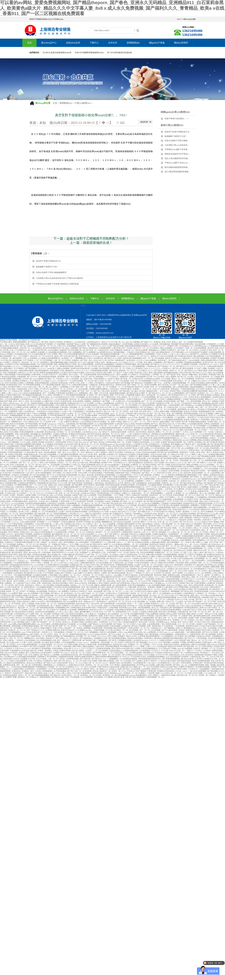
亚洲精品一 (142, 571)
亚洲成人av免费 (23, 456)
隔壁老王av (70, 489)
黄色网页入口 (5, 420)
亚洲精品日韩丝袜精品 (78, 434)
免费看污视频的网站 (14, 379)
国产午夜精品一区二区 (167, 366)
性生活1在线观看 (92, 354)
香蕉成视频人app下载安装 (181, 444)
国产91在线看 (28, 518)
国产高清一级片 (86, 360)
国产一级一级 (86, 387)
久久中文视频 (149, 655)
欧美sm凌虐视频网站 (203, 397)
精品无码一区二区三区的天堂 (41, 356)
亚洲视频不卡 (146, 540)
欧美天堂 (110, 569)
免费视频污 (195, 505)
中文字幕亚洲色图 (15, 524)
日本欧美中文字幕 (12, 364)
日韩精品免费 (152, 612)
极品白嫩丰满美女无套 (163, 509)
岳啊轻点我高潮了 (166, 640)
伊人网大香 (44, 389)
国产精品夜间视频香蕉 (77, 620)
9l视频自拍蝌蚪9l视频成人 (99, 389)
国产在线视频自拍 (136, 463)
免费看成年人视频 (127, 377)
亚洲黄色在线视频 (53, 636)
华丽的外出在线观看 (58, 456)
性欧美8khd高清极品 (60, 583)
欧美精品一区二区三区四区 (94, 575)
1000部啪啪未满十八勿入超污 (23, 473)
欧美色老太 (115, 389)
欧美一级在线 (182, 374)
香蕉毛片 (8, 673)
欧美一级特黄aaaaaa (109, 362)
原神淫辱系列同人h (146, 450)
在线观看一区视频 (193, 526)
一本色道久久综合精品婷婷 (27, 426)
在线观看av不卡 (59, 395)
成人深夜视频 (209, 493)
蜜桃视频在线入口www (193, 628)
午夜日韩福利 (121, 604)
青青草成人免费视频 (55, 509)
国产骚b (160, 452)
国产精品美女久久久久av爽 (75, 405)
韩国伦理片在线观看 (140, 495)
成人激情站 (7, 438)
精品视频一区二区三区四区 (80, 407)
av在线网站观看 (13, 446)
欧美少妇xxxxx (127, 489)
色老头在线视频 (154, 483)
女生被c (45, 538)
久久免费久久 (34, 438)
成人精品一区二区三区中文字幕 (51, 420)
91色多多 (109, 448)
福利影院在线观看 (67, 366)
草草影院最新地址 (192, 608)
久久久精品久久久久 (127, 362)
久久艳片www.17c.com (165, 632)
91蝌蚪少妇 (120, 401)
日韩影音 (131, 432)
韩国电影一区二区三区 (128, 370)
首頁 (29, 42)
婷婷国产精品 (158, 567)
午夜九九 (211, 569)
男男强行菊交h (126, 389)
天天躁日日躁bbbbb (130, 575)
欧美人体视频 (208, 610)
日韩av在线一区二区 (32, 499)
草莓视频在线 (53, 430)
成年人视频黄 (171, 377)
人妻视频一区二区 (159, 374)
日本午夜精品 (115, 493)
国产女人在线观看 (15, 616)
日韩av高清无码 (162, 479)
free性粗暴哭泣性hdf (105, 352)
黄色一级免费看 (100, 454)
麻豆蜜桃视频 (5, 626)
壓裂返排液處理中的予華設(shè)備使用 (178, 154)
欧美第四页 (99, 475)
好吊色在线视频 (43, 489)
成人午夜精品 (219, 477)
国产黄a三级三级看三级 (114, 469)
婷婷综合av (94, 610)
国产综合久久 (210, 552)
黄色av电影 (213, 604)
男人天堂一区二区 (118, 368)
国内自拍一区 (74, 399)
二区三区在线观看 (81, 389)
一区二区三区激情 (185, 528)
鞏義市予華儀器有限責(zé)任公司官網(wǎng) (46, 19)
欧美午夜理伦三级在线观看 (65, 448)
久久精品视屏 (179, 417)
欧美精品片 (37, 546)
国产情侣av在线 (187, 591)
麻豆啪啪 (47, 417)
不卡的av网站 (180, 424)
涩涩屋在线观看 (170, 401)
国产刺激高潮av (86, 638)
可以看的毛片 (113, 466)
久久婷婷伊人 (133, 374)
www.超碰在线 (5, 589)
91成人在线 (73, 563)
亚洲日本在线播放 (198, 383)
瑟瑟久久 (23, 409)
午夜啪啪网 (21, 377)
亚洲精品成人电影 (125, 526)
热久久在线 (73, 374)
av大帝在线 (58, 495)
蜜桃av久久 (209, 399)
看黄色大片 (155, 356)
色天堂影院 (16, 604)
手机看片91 (16, 362)
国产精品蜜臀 (77, 485)
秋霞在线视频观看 (42, 383)
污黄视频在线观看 (125, 640)
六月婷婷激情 (204, 420)
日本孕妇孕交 (186, 403)
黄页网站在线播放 (194, 642)
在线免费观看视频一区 (181, 383)
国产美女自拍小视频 (169, 528)
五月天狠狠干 (179, 348)
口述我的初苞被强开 (130, 622)
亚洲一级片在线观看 (33, 401)
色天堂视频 (75, 377)
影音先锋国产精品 (7, 444)
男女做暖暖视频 (138, 366)
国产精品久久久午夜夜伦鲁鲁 (196, 370)
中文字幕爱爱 (48, 573)
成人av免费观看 (187, 448)
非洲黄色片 (9, 542)
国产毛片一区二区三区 (28, 463)
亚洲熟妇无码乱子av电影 (57, 413)
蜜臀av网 (160, 601)
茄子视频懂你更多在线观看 (97, 344)
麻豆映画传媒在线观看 (48, 377)
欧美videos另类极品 (175, 585)
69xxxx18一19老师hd (132, 558)
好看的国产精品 (215, 374)
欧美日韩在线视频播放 (200, 438)
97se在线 (106, 597)
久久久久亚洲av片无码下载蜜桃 (207, 522)
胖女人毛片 (207, 401)
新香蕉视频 (16, 626)
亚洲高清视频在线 (127, 550)
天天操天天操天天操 (91, 565)
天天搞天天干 (64, 446)
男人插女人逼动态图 (86, 475)
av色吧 (108, 530)
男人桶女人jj (28, 415)
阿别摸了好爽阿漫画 (82, 516)
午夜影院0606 (129, 452)
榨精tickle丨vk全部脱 (50, 477)
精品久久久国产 (85, 446)
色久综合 (13, 370)
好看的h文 (66, 606)
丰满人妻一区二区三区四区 (168, 522)
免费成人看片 (140, 395)
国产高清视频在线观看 (199, 385)
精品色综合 (133, 479)
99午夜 (94, 426)
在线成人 (129, 444)
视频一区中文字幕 (101, 393)
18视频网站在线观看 (97, 448)
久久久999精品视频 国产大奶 (39, 354)
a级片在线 (100, 646)
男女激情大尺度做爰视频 (207, 409)
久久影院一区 (82, 448)
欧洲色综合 (148, 463)
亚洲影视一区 (136, 465)
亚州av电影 (11, 389)
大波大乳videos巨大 (196, 485)
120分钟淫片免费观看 (214, 379)
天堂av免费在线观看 (28, 522)
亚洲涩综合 (52, 591)
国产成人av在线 (163, 397)
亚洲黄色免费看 (91, 415)
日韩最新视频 (35, 456)
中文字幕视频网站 (14, 632)
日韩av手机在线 (185, 373)
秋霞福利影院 (121, 612)
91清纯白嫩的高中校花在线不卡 (93, 440)
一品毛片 (155, 411)
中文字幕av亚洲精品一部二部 (69, 571)
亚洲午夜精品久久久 (91, 428)
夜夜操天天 (155, 604)
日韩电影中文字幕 (141, 444)
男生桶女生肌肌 (200, 428)
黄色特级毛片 (102, 601)
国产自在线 (19, 585)
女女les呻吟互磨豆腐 (72, 444)
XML (178, 19)
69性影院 (204, 354)
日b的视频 (33, 530)
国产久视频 (142, 491)
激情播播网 (175, 591)
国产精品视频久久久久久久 (10, 366)
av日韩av (98, 403)
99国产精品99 (93, 624)
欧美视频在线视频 (171, 373)
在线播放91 (163, 534)
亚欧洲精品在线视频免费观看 (204, 516)
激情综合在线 (121, 385)
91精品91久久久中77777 (28, 430)
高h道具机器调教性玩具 (52, 348)
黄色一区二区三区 (93, 481)
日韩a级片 (130, 413)
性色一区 (21, 385)
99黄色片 (89, 524)
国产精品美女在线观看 (128, 491)
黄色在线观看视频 (123, 438)
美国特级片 (175, 389)
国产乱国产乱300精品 (87, 550)
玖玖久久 (176, 473)
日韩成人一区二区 (64, 463)
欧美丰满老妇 (121, 415)
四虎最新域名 (173, 518)
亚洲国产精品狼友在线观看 (193, 399)
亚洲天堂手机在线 (178, 465)
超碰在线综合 (174, 655)
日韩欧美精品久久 (182, 634)
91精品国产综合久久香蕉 (125, 424)
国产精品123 (32, 405)
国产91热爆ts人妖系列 (141, 661)
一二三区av (43, 430)
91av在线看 (110, 420)
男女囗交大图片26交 (81, 463)
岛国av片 (86, 458)
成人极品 (135, 391)
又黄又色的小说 (152, 436)
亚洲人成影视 (8, 640)
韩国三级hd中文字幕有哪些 (191, 524)
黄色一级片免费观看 (175, 413)
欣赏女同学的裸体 (138, 518)
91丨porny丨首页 (217, 364)
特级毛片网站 (134, 567)
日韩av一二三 (121, 542)
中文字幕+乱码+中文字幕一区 (103, 407)
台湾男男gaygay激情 (152, 379)
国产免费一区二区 (66, 477)
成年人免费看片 (101, 452)
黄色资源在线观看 (184, 661)
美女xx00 (82, 442)
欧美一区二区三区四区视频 (83, 479)
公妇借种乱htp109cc (90, 432)
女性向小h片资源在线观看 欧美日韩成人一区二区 (171, 381)
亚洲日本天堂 (208, 362)
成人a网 (44, 407)
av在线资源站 (18, 573)
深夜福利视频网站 (197, 387)
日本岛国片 (4, 415)
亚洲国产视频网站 (27, 446)
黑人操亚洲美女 (95, 514)
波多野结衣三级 (136, 597)
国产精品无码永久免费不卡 (137, 393)
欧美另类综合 (156, 440)
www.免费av (12, 624)
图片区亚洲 (142, 569)
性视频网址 (148, 383)
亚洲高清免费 (61, 442)
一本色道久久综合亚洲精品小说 (137, 352)
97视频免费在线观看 (217, 346)
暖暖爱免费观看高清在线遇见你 (72, 540)
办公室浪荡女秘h (74, 456)
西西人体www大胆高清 (78, 583)
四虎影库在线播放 (149, 548)
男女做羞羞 (98, 677)
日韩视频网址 (42, 479)
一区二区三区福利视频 (185, 497)
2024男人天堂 (192, 377)
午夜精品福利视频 (188, 389)
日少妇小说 (152, 522)
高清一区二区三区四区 (200, 532)
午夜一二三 (213, 640)
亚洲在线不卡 (207, 520)
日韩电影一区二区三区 (77, 532)
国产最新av (62, 544)
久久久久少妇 (182, 463)
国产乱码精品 (127, 655)
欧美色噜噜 (59, 444)
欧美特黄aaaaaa (106, 444)
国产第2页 (112, 640)
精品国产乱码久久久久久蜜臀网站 (114, 417)
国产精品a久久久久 (99, 659)
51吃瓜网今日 (74, 514)
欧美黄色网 (214, 448)
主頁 (55, 103)
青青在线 (72, 362)
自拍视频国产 (205, 669)
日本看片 (32, 610)
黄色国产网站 (175, 391)
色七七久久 (127, 366)
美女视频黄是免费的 (46, 405)
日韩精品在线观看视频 (66, 604)
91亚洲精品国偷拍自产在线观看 (137, 440)
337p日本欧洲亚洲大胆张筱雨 (210, 434)
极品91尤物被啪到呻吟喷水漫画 (142, 497)
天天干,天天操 (151, 487)
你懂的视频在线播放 (168, 469)
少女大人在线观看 (72, 379)
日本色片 (162, 436)
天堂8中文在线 (156, 454)
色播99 (57, 573)
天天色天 (141, 555)
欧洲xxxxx (96, 417)
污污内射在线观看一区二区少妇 (81, 381)
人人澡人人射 (128, 591)
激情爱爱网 (182, 409)
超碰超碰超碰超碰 (128, 665)
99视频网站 (158, 362)
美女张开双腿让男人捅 (76, 350)
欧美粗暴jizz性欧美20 (94, 411)
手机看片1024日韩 (152, 528)
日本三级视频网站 (75, 352)
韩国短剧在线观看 (206, 503)
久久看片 (8, 587)
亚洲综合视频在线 (134, 399)
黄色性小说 (101, 456)
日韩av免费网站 (151, 360)
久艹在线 (139, 606)
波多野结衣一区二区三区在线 (86, 366)
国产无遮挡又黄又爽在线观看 (101, 571)
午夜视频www (159, 583)
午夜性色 (128, 514)
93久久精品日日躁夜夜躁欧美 (30, 393)
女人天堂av (219, 399)
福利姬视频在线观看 (28, 364)
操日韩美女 (113, 370)
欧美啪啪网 (71, 346)
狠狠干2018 (176, 507)
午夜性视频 (67, 646)
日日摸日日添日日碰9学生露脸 (72, 373)
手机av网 (105, 503)
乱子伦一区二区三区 (72, 534)
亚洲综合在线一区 (188, 481)
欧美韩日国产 (18, 673)
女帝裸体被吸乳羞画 (20, 501)
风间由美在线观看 (218, 534)
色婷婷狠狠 (52, 479)
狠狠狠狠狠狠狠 (167, 477)
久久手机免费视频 (136, 634)
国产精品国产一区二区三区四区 (204, 601)
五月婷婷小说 (159, 573)
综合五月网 (175, 487)
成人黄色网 (7, 507)
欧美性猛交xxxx (176, 397)
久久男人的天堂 (108, 360)
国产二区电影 (127, 348)
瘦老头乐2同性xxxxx (173, 358)
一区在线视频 (179, 626)
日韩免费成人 (138, 514)
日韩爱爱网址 (150, 354)
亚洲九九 (129, 368)
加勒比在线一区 (6, 628)
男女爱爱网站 (168, 485)
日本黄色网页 (195, 530)
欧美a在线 (143, 622)
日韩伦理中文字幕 (93, 589)
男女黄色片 (204, 653)
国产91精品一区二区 (135, 385)
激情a (56, 356)
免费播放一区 (10, 583)
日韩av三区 (55, 391)
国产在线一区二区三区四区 (188, 350)
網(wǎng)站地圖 (190, 19)
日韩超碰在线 (183, 612)
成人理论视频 (48, 585)
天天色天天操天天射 (99, 466)
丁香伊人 (41, 463)
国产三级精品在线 (108, 397)
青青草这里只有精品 (96, 469)
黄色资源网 (182, 618)
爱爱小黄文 (103, 526)
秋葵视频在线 (20, 577)
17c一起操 (84, 514)
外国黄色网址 (171, 548)
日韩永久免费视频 (39, 413)
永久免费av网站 (6, 368)
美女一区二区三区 (19, 352)
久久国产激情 (74, 387)
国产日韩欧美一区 (12, 458)
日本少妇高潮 (72, 469)
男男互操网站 (186, 663)
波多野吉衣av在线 (60, 556)
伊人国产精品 (92, 442)
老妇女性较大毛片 (83, 604)
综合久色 (97, 360)
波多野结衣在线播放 (106, 497)
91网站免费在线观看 (215, 366)
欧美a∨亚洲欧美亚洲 (72, 509)
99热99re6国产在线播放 (213, 536)
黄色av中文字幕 (177, 454)
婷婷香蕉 (197, 606)
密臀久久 (199, 542)
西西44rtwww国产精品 (169, 667)
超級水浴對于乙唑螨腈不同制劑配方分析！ (97, 238)
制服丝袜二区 (129, 350)
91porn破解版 (38, 379)
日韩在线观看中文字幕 (144, 377)
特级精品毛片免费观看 (42, 534)
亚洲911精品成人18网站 (146, 556)
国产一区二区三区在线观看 (153, 358)
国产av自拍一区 (101, 381)
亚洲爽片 (220, 463)
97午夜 (173, 558)
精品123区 (204, 501)
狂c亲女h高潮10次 (93, 397)
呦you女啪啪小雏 (15, 518)
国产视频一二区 (109, 401)
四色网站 (211, 368)
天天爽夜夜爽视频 (21, 485)
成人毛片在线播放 (102, 618)
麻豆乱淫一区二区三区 (90, 444)
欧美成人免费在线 (92, 536)
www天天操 (182, 597)
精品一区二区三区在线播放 (195, 426)
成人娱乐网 (107, 507)
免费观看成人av (20, 397)
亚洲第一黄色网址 (17, 495)
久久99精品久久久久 (145, 370)
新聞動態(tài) (133, 42)
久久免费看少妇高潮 (216, 354)
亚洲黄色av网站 (91, 622)
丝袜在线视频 (115, 626)
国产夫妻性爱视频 (198, 583)
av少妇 (144, 503)
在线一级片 (188, 585)
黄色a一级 (94, 669)
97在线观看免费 (60, 532)
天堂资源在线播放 (89, 509)
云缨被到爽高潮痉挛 (87, 563)
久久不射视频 (131, 505)
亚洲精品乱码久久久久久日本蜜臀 (81, 403)
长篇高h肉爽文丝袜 (13, 395)
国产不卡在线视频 (106, 610)
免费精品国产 (120, 360)
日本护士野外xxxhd (63, 569)
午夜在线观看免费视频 (162, 507)
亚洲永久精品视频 (15, 454)
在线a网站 (188, 565)
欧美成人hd (20, 618)
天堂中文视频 (159, 463)
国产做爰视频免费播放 (82, 417)
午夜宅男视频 (201, 638)
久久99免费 (154, 344)
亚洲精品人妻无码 (29, 569)
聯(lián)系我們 (181, 42)
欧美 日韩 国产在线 (128, 677)
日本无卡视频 (197, 673)
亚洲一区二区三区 (156, 520)
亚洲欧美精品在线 (31, 454)
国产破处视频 (146, 475)
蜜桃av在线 (52, 485)
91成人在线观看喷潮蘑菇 (156, 585)
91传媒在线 (126, 626)
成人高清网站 (12, 430)
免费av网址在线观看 (154, 555)
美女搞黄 (18, 477)
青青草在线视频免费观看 (50, 373)
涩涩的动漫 (96, 599)
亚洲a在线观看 (175, 536)
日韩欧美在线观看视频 (110, 491)
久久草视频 (7, 417)
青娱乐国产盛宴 (6, 401)
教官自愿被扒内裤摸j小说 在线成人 (25, 595)
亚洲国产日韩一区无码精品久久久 (180, 346)
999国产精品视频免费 (43, 556)
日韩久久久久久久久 (94, 438)
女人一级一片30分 (7, 344)
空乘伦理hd (34, 653)
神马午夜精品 (103, 395)
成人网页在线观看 (186, 368)
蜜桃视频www (154, 350)
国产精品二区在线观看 (152, 420)
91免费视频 (24, 475)
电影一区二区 (203, 563)
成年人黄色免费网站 (67, 542)
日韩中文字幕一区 (46, 458)
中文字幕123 (205, 577)
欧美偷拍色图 (12, 385)
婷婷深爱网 (123, 618)
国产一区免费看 (49, 393)
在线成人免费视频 (112, 501)
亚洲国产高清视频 (217, 358)
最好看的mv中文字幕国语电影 (14, 405)
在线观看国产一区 (176, 534)
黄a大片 (107, 411)
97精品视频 (46, 552)
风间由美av (164, 608)
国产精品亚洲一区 (110, 579)
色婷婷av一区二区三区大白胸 (81, 585)
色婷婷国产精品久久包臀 (76, 344)
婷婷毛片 (91, 409)
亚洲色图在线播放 (47, 581)
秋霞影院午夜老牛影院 (9, 555)
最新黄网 (86, 466)
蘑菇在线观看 (146, 534)
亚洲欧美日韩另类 (40, 350)
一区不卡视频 (118, 495)
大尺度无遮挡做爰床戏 (57, 415)
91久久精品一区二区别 (76, 452)
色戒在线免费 (62, 663)
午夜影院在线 (195, 657)
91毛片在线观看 (106, 624)
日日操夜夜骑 (165, 593)
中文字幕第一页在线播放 (63, 458)
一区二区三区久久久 (36, 493)
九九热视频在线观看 (195, 424)
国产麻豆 (158, 618)
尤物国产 (44, 542)
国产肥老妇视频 (31, 424)
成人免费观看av (169, 415)
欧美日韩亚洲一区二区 (132, 503)
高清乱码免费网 (215, 352)
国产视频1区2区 (144, 512)
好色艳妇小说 (112, 454)
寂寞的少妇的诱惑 (141, 344)
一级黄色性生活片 (91, 538)
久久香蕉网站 (12, 512)
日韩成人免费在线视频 (130, 460)
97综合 (212, 591)
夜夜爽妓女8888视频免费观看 (145, 428)
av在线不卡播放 (113, 379)
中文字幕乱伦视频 (191, 501)
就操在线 (151, 432)
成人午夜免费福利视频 (49, 497)
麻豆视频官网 (57, 534)
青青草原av (101, 420)
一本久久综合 (163, 391)
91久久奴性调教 (173, 436)
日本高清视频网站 (167, 634)
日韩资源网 (184, 460)
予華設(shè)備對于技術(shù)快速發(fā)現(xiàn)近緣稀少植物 (178, 163)
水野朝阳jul (167, 440)
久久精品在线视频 (35, 417)
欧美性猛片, (163, 360)
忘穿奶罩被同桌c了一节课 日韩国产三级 (112, 509)
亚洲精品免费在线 (53, 630)
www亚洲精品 (36, 348)
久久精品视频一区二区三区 (180, 456)
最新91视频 (164, 411)
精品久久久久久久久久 (179, 450)
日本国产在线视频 (202, 567)
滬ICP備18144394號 (103, 319)
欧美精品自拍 (31, 489)
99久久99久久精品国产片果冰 (88, 362)
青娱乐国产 (162, 518)
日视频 (155, 534)
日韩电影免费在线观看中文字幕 (36, 440)
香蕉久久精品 (114, 546)
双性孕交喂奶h (9, 548)
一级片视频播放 (13, 442)
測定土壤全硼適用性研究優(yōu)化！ (178, 158)
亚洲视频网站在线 (62, 608)
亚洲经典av (90, 532)
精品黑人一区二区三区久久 (139, 356)
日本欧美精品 (145, 374)
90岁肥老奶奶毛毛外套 (70, 655)
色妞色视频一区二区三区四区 (196, 430)
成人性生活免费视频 (198, 671)
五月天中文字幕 (43, 526)
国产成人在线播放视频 (29, 346)
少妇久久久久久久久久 (152, 368)
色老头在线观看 (141, 350)
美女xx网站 (148, 362)
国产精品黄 (171, 374)
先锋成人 (164, 395)
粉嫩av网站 (193, 374)
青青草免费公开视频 (202, 534)
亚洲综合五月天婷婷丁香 (173, 653)
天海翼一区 (72, 556)
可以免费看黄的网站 (22, 563)
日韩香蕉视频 (127, 344)
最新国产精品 (161, 405)
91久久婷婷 (47, 395)
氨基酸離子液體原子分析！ (47, 267)
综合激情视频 (200, 344)
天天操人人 (199, 651)
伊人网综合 (38, 661)
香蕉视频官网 (90, 540)
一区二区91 (53, 530)
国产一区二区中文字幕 (209, 407)
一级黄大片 (74, 436)
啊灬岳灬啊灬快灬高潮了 (48, 387)
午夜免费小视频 (199, 546)
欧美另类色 (18, 520)
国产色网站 (57, 473)
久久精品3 (108, 505)
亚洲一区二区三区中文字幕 (69, 493)
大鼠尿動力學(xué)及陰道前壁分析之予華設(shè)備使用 (59, 278)
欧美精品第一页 (153, 395)
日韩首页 (197, 648)
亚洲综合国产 (102, 608)
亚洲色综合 (200, 379)
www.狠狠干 (64, 530)
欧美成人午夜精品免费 (107, 442)
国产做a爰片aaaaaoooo (48, 424)
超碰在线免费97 (212, 383)
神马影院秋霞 (159, 448)
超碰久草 (26, 477)
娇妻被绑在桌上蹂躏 (68, 391)
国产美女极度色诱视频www (19, 634)
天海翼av (212, 675)
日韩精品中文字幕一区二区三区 (168, 403)
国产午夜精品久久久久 (36, 630)
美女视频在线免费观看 (23, 575)
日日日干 (10, 534)
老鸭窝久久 (28, 391)
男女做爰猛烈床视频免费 (110, 354)
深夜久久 (39, 585)
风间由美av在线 (155, 526)
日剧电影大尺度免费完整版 (126, 364)
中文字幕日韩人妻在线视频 (11, 360)
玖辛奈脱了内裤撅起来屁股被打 (113, 399)
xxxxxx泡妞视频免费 (46, 536)
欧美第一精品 (167, 589)
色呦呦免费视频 (16, 415)
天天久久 (136, 475)
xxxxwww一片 (155, 477)
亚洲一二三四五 (75, 466)
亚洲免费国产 (42, 669)
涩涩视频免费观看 (170, 555)
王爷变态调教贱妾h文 (149, 648)
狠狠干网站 (77, 646)
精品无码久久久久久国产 (120, 409)
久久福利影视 (167, 626)
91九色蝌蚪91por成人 (23, 350)
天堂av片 (156, 389)
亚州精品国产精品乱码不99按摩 (137, 387)
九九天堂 (209, 540)
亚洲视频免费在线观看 (108, 538)
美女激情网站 (126, 663)
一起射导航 (166, 383)
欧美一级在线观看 (96, 591)
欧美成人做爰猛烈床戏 (148, 391)
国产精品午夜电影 (161, 370)
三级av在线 (23, 469)
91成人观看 (141, 624)
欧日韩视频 (125, 383)
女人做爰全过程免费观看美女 (49, 358)
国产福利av (35, 450)
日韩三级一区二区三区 (25, 471)
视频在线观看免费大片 (73, 487)
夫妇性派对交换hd (113, 383)
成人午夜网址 (5, 362)
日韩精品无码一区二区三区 (138, 477)
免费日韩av (186, 358)
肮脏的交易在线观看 (119, 432)
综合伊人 (61, 424)
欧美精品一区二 (68, 358)
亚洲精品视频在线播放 (10, 348)
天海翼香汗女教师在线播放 (139, 454)
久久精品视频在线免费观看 (56, 352)
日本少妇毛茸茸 (187, 655)
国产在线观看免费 (201, 589)
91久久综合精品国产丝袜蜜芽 (41, 344)
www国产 (137, 565)
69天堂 (71, 599)
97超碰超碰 (74, 450)
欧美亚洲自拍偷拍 (20, 417)
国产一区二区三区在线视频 (152, 401)
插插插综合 (93, 348)
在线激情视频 (110, 475)
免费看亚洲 (4, 608)
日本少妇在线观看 (211, 469)
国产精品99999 (137, 383)
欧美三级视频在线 (51, 599)
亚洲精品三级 (200, 442)
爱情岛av (128, 483)
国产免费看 (97, 653)
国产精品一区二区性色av (54, 379)
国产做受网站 (206, 450)
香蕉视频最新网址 (136, 354)
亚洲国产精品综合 (214, 556)
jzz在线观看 (32, 358)
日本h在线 (138, 632)
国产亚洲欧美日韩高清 (184, 356)
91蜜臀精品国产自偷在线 (131, 532)
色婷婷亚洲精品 (97, 673)
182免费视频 (36, 477)
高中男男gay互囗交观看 (183, 550)
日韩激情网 (211, 344)
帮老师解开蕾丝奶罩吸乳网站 (182, 344)
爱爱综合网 (77, 640)
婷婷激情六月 (215, 538)
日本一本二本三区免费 (134, 499)
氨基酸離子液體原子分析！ (176, 136)
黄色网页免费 (97, 628)
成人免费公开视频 (114, 422)
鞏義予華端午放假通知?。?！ (177, 118)
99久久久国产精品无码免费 (113, 346)
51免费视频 (29, 383)
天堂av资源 (59, 405)
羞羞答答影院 (195, 634)
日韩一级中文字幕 (94, 518)
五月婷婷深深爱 (43, 606)
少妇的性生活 (204, 364)
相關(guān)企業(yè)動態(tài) (175, 112)
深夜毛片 (103, 632)
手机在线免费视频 (105, 495)
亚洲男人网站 (57, 354)
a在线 (22, 620)
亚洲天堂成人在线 (22, 344)
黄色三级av (186, 577)
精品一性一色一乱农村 (170, 460)
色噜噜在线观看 (37, 403)
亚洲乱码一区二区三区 (215, 389)
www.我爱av (56, 417)
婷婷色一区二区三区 (139, 593)
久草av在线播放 (7, 485)
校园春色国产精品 (122, 473)
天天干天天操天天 (111, 377)
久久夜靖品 (114, 555)
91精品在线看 (114, 667)
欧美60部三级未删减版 (202, 403)
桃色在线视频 (10, 374)
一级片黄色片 (121, 420)
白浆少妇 (154, 563)
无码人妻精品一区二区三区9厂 (129, 397)
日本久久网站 (33, 389)
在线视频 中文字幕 (27, 659)
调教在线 (114, 618)
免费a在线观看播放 (22, 450)
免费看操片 (97, 401)
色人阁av (200, 620)
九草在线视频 (94, 491)
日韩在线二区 (25, 348)
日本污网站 (19, 597)
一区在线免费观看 (149, 399)
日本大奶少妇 (130, 589)
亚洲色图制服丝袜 (15, 481)
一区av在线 (214, 653)
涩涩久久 (212, 415)
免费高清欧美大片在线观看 (58, 565)
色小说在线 (7, 499)
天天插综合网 (60, 475)
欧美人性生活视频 (11, 432)
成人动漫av (158, 415)
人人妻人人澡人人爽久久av (178, 354)
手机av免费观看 (152, 614)
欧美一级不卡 (19, 401)
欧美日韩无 (138, 655)
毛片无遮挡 (200, 389)
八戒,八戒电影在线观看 (120, 597)
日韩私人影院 (195, 452)
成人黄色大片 (104, 432)
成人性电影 (129, 563)
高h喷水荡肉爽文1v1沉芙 (136, 446)
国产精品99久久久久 (115, 558)
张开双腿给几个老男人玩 (71, 465)
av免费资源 (210, 583)
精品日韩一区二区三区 (31, 362)
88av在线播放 (53, 350)
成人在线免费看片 (45, 434)
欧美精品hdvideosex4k (99, 546)
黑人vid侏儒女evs (67, 430)
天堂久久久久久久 (159, 346)
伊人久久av (102, 636)
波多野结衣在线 (192, 626)
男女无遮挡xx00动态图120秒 (123, 648)
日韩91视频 (48, 403)
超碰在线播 (87, 579)
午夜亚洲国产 (112, 552)
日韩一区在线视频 (78, 397)
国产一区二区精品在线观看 (99, 413)
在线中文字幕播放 (195, 555)
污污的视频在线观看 (87, 420)
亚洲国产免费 (193, 618)
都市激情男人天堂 (20, 358)
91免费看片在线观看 (190, 364)
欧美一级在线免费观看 (48, 452)
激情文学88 (197, 550)
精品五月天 (66, 385)
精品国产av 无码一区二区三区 (11, 638)
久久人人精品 (179, 526)
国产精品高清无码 (107, 565)
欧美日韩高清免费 (113, 485)
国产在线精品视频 (81, 491)
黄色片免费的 (104, 583)
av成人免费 (77, 573)
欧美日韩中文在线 (164, 473)
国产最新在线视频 (109, 356)
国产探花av (50, 448)
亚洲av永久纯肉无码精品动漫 (115, 606)
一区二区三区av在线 (162, 558)
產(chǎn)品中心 (48, 42)
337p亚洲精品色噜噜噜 (121, 544)
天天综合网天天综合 (138, 657)
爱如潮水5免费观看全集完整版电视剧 (182, 475)
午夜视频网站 (134, 579)
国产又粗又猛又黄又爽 (69, 356)
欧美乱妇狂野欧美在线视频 (77, 512)
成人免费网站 (206, 573)
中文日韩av (111, 440)
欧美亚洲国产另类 (151, 499)
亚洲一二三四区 (87, 383)
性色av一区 (80, 524)
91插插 (137, 648)
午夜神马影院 (64, 501)
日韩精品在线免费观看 (31, 366)
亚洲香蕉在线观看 (10, 675)
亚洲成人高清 (216, 577)
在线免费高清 (15, 651)
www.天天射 (133, 417)
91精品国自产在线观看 (56, 503)
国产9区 (131, 542)
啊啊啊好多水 (17, 422)
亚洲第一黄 (116, 671)
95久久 (106, 663)
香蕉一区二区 (69, 409)
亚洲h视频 (126, 465)
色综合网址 (203, 374)
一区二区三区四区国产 (143, 507)
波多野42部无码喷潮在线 (80, 368)
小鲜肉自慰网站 (174, 405)
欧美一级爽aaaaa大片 (87, 601)
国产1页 (143, 407)
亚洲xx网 (67, 648)
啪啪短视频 (215, 567)
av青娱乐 (15, 475)
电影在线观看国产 (120, 628)
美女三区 (72, 548)
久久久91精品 (25, 442)
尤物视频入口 (197, 469)
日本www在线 (119, 444)
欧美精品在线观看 (128, 485)
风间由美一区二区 (56, 487)
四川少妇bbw (170, 463)
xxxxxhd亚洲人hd (40, 565)
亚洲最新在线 (38, 516)
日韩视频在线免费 (48, 561)
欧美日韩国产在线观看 (24, 534)
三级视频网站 (102, 640)
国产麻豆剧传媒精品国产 (156, 501)
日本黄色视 (68, 491)
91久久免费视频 (196, 432)
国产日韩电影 (66, 573)
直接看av (158, 430)
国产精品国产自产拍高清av (214, 483)
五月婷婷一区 (92, 395)
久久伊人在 (195, 512)
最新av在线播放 (166, 348)
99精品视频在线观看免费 (124, 610)
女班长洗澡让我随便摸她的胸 (23, 667)
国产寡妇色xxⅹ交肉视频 (173, 362)
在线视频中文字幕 (100, 638)
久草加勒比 (138, 368)
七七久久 (15, 522)
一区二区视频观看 (10, 411)
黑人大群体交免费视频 (118, 477)
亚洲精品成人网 (76, 565)
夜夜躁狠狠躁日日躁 (207, 411)
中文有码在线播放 (95, 473)
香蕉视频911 (93, 583)
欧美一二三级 (57, 422)
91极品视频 (39, 432)
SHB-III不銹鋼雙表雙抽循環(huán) (89, 52)
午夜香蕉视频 (109, 473)
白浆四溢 (205, 538)
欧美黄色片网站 (14, 387)
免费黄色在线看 (158, 581)
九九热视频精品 (213, 426)
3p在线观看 (215, 473)
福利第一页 (209, 575)
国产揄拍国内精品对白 (124, 528)
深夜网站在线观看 (108, 536)
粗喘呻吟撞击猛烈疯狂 (78, 634)
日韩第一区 (41, 610)
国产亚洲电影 (51, 463)
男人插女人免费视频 (70, 348)
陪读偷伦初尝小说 (58, 489)
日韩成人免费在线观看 (9, 526)
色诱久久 (98, 597)
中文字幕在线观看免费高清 (74, 354)
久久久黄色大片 (192, 434)
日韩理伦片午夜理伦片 (142, 434)
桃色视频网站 (67, 417)
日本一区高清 (188, 397)
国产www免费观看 (70, 601)
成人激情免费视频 (120, 585)
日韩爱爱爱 (12, 509)
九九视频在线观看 (155, 485)
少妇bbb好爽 (25, 460)
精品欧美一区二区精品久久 (83, 460)
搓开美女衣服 (213, 348)
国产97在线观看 (79, 438)
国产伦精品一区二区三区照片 (201, 477)
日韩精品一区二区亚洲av (206, 593)
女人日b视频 (151, 601)
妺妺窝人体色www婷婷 (168, 614)
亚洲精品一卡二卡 (117, 387)
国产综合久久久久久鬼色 (202, 373)
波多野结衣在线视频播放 (132, 358)
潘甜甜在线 (177, 440)
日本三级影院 (32, 397)
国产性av (154, 424)
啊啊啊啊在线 (80, 358)
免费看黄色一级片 (86, 393)
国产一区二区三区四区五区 (125, 426)
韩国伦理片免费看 (47, 438)
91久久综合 (217, 458)
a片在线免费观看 (61, 399)
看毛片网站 (207, 524)
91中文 (36, 579)
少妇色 (210, 548)
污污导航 (139, 362)
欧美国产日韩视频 (143, 424)
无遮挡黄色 (19, 487)
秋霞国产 (85, 571)
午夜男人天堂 (74, 383)
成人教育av (192, 409)
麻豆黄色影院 (32, 420)
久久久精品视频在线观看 (51, 385)
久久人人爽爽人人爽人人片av (196, 454)
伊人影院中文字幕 (70, 473)
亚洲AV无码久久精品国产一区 (115, 616)
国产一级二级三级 (24, 665)
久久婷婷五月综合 (191, 499)
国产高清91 (149, 430)
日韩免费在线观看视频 (29, 458)
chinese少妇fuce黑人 (30, 387)
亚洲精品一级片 (28, 671)
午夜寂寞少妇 (112, 450)
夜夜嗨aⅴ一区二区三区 (142, 389)
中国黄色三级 (69, 524)
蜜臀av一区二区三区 (164, 432)
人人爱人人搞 (58, 524)
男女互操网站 (37, 599)
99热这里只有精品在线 (59, 383)
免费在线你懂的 (216, 528)
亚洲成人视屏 (61, 581)
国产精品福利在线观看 (117, 573)
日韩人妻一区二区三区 (48, 346)
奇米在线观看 (104, 368)
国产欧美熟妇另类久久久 (178, 395)
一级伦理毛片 (191, 417)
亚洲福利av (45, 362)
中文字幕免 (200, 579)
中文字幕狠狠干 (54, 522)
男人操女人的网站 (135, 420)
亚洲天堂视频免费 (89, 465)
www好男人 (51, 368)
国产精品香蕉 (124, 391)
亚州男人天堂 (8, 350)
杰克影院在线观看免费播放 (36, 503)
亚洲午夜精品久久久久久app (90, 356)
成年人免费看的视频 (181, 387)
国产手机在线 (146, 567)
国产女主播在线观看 (170, 630)
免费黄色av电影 (174, 575)
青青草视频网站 (157, 493)
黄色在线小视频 (160, 575)
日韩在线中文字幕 (57, 370)
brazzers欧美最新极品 (138, 675)
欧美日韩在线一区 (186, 569)
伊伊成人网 (27, 379)
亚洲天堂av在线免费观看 (10, 536)
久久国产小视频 (201, 368)
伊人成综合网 (185, 473)
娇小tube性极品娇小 (113, 465)
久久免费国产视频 (81, 528)
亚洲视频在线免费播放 (193, 362)
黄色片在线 (148, 438)
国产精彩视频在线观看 (85, 424)
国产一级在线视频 (199, 444)
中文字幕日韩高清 (61, 450)
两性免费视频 (95, 463)
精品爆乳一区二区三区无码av (150, 417)
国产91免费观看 (89, 352)
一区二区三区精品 (123, 536)
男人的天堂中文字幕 (99, 458)
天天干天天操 (218, 524)
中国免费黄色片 (79, 411)
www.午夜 (212, 463)
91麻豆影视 (116, 348)
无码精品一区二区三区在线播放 (69, 432)
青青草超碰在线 (43, 507)
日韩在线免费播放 (24, 374)
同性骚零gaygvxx (201, 346)
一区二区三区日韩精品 (150, 348)
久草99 (186, 432)
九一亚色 (215, 393)
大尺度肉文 (63, 599)
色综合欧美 (119, 587)
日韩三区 (84, 377)
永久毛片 (78, 579)
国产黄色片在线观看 (38, 646)
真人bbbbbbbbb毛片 (48, 567)
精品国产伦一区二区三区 (120, 518)
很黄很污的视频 (38, 442)
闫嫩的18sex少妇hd (199, 381)
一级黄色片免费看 (161, 481)
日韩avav (10, 528)
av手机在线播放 (60, 671)
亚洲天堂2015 (134, 534)
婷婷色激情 (52, 571)
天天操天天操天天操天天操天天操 (211, 417)
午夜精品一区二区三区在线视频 (140, 415)
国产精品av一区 (57, 593)
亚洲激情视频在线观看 (99, 370)
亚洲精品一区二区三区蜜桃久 (184, 620)
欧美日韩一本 (18, 587)
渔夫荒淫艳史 (141, 432)
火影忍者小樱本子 (139, 522)
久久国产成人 (62, 563)
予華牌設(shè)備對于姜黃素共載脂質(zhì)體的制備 (57, 284)
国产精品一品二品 (127, 501)
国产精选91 (83, 348)
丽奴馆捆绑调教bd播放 (59, 362)
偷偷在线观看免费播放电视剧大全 (138, 346)
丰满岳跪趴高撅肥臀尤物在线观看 (195, 391)
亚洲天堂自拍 (41, 589)
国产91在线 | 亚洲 (7, 465)
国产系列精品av (187, 405)
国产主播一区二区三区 (50, 366)
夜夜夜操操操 (45, 677)
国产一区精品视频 (147, 579)
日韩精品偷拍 (75, 608)
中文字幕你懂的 (178, 352)
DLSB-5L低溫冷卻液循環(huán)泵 (57, 52)
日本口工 (191, 579)
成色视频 (33, 434)
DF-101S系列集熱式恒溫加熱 (119, 52)
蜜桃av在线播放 (204, 440)
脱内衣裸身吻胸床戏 (54, 601)
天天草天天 (155, 651)
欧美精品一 (170, 538)
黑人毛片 (19, 548)
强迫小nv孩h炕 (8, 403)
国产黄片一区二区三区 (171, 546)
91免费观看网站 (179, 393)
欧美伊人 (170, 544)
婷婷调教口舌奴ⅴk (20, 438)
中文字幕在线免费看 (45, 364)
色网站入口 (149, 448)
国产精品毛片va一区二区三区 (160, 393)
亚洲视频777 (42, 522)
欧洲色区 (115, 391)
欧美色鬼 (131, 606)
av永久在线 (21, 644)
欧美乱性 (174, 540)
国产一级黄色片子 (64, 640)
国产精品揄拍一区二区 (149, 471)
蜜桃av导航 (35, 497)
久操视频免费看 (104, 348)
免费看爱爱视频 (176, 411)
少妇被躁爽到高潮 (144, 516)
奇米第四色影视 (103, 493)
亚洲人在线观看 (34, 642)
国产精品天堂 (55, 675)
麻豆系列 (162, 424)
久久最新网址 (207, 606)
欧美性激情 (120, 499)
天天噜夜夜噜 (60, 469)
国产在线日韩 (191, 393)
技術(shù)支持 (73, 42)
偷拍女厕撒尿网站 (162, 450)
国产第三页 (182, 377)
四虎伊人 (45, 456)
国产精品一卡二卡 (149, 473)
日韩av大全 (61, 346)
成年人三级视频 (28, 604)
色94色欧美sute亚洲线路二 (60, 507)
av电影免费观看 (185, 540)
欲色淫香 (100, 550)
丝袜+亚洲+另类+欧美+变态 (140, 411)
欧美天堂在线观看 (17, 424)
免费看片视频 (30, 495)
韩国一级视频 (210, 665)
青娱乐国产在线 (31, 673)
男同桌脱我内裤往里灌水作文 (21, 565)
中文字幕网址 (19, 368)
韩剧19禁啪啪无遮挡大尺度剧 (212, 360)
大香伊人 (149, 481)
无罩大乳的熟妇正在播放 (14, 383)
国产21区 (192, 463)
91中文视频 (165, 379)
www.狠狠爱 (128, 632)
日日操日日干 (62, 381)
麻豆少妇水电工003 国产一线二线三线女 (173, 385)
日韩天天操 (43, 487)
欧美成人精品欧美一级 (102, 671)
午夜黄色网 (60, 393)
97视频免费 (129, 395)
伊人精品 (180, 415)
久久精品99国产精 (31, 452)
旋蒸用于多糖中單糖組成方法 (48, 261)
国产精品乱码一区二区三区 (24, 505)
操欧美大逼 (14, 346)
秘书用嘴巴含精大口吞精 (61, 505)
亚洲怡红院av (111, 593)
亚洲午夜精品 (109, 595)
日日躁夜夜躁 (138, 528)
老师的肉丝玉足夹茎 (77, 665)
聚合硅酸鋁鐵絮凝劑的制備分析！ (178, 167)
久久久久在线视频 (207, 465)
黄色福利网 (139, 610)
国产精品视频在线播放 (169, 458)
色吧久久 (179, 628)
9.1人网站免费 (109, 542)
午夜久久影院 (128, 373)
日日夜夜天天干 (48, 399)
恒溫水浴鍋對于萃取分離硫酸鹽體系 (51, 272)
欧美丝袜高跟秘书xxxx (46, 569)
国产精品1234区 (49, 663)
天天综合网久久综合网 (14, 440)
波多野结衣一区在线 (37, 501)
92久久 (194, 456)
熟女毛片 (137, 348)
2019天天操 (84, 544)
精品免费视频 (199, 356)
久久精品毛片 (122, 356)
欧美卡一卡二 (186, 436)
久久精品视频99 (79, 561)
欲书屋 (31, 556)
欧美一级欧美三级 (19, 420)
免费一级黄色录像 (44, 583)
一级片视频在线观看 (193, 632)
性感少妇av (216, 544)
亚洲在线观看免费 (15, 452)
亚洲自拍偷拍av (115, 651)
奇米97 (9, 558)
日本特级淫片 (99, 383)
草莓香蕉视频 (99, 630)
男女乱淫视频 (56, 528)
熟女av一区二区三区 (93, 503)
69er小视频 (133, 667)
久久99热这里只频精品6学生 (200, 509)
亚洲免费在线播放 (60, 518)
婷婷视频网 (7, 573)
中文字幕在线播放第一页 (214, 356)
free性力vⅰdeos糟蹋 (113, 575)
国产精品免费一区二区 (44, 514)
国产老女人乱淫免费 (147, 403)
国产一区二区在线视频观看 (158, 571)
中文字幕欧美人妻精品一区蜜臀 (164, 516)
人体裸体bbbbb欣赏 (191, 653)
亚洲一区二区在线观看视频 (141, 381)
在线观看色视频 (10, 483)
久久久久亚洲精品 (32, 581)
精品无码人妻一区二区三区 (187, 675)
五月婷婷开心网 (51, 493)
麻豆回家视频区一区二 (9, 356)
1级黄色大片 (18, 499)
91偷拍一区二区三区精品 (77, 413)
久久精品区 (118, 430)
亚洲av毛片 (135, 583)
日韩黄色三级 (140, 501)
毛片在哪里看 (168, 417)
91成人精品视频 (153, 458)
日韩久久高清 (161, 354)
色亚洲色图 (70, 424)
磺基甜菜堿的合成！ (97, 242)
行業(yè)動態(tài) (83, 103)
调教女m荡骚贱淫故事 (103, 585)
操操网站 (217, 450)
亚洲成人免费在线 (191, 420)
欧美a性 (75, 651)
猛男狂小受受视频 (26, 538)
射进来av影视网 (40, 415)
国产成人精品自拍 (103, 409)
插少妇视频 (96, 522)
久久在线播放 (48, 444)
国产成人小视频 (164, 465)
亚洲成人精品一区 (46, 397)
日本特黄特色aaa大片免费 (30, 399)
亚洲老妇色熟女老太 (107, 385)
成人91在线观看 (90, 495)
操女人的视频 (121, 374)
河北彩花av (199, 446)
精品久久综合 (131, 636)
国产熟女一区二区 (183, 604)
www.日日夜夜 (159, 377)
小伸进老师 (181, 520)
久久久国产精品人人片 (157, 491)
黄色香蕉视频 (72, 595)
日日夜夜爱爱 (145, 651)
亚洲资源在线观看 (60, 428)
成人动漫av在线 (86, 379)
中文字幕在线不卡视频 (67, 426)
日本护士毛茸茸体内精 (63, 401)
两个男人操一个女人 (106, 426)
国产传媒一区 (175, 616)
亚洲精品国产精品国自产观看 (205, 655)
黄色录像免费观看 (112, 646)
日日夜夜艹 (177, 432)
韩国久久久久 (128, 422)
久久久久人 (154, 640)
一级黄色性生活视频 (56, 550)
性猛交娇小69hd (141, 373)
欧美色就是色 (92, 405)
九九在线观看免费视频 (36, 448)
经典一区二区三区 (170, 618)
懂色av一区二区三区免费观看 (183, 379)
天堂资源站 (179, 563)
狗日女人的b (50, 616)
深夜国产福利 (77, 495)
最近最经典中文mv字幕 (114, 483)
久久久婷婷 (155, 442)
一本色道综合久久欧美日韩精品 (47, 411)
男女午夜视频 (5, 612)
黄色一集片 (68, 471)
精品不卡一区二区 (177, 370)
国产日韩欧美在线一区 (36, 636)
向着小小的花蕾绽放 (95, 358)
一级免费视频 (34, 561)
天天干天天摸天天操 (175, 501)
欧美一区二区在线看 (43, 422)
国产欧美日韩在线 (94, 434)
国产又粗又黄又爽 (212, 485)
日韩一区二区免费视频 (161, 540)
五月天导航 (41, 495)
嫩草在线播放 (144, 456)
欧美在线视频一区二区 (201, 473)
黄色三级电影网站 (10, 373)
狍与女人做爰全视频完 (162, 422)
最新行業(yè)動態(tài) (172, 125)
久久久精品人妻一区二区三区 (203, 495)
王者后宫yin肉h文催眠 (103, 373)
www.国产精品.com (184, 469)
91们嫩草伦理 (47, 401)
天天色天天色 (104, 405)
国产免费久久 (202, 463)
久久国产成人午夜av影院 (100, 391)
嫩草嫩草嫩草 (85, 612)
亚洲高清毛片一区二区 (43, 436)
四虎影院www (48, 546)
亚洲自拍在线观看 (149, 452)
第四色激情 (178, 565)
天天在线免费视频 (148, 397)
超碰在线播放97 (115, 344)
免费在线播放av (88, 646)
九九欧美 (106, 518)
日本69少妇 (89, 373)
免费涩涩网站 (19, 669)
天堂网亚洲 (103, 622)
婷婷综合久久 (157, 669)
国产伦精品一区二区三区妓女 (93, 593)
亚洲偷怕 (68, 460)
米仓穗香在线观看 (40, 575)
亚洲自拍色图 (198, 585)
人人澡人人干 (188, 446)
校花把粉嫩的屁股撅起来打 (80, 520)
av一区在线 (19, 606)
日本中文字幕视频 (206, 413)
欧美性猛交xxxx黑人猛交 (212, 642)
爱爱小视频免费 (186, 518)
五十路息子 (117, 373)
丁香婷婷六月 (132, 456)
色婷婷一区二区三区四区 (198, 571)
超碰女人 (151, 407)
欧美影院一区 (108, 675)
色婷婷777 (200, 624)
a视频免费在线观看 (66, 657)
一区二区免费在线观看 (88, 374)
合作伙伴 (112, 42)
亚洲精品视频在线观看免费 (110, 428)
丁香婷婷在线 (151, 366)
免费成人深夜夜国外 (212, 424)
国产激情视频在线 (31, 481)
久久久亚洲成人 (92, 477)
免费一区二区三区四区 (68, 626)
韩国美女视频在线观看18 (84, 657)
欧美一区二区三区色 (47, 620)
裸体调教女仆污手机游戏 (153, 653)
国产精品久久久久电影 (113, 358)
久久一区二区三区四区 (187, 624)
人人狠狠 (160, 497)
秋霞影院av (14, 409)
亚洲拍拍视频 (71, 475)
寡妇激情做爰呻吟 (42, 370)
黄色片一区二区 (109, 438)
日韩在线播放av (99, 379)
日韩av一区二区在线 (201, 528)
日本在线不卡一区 (42, 528)
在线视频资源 (108, 403)
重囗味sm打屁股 (187, 659)
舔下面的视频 (44, 540)
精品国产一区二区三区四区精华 (176, 530)
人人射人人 (185, 438)
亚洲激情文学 (154, 444)
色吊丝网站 (40, 638)
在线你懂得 (4, 565)
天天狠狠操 (165, 444)
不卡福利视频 (60, 344)
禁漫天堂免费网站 (27, 514)
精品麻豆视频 (142, 589)
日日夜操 (208, 387)
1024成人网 (205, 526)
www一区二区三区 (117, 413)
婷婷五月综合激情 (116, 452)
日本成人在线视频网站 (44, 671)
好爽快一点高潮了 (86, 651)
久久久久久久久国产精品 (102, 446)
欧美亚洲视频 (178, 556)
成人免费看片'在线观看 (36, 352)
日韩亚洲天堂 (130, 642)
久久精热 (192, 395)
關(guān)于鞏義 (157, 42)
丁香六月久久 (96, 346)
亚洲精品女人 (62, 665)
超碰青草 (63, 350)
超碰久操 (8, 407)
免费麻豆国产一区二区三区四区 (167, 552)
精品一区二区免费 (124, 442)
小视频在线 (93, 385)
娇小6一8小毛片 (154, 589)
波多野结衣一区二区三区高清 (61, 389)
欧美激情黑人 (89, 483)
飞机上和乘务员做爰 (169, 624)
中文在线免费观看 (133, 401)
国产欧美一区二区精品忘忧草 (97, 350)
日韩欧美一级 (6, 358)
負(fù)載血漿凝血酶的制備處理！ (178, 171)
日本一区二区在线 (202, 448)
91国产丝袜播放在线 (185, 558)
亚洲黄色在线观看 (142, 542)
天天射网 (184, 579)
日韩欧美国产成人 (166, 426)
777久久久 (125, 354)
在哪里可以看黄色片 (169, 350)
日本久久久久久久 (82, 370)
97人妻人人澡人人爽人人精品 (192, 552)
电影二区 (166, 454)
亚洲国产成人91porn (41, 391)
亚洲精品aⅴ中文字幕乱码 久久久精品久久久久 (38, 381)
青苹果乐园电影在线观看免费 (57, 520)
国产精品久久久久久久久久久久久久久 (166, 364)
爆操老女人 (90, 452)
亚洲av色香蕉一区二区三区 (46, 604)
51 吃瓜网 (151, 546)
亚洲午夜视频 (174, 471)
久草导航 (152, 622)
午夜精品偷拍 (22, 389)
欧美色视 (25, 651)
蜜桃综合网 (180, 434)
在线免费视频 (178, 499)
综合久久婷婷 (188, 622)
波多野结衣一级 (83, 346)
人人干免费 (9, 661)
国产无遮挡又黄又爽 (180, 422)
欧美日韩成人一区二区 (141, 493)
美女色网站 (63, 374)
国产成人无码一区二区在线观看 (107, 460)
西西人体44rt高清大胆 (32, 552)
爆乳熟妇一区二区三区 (111, 434)
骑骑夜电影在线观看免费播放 (40, 428)
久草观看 (142, 612)
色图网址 (76, 360)
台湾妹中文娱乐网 (138, 536)
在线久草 (161, 548)
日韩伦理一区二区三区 (48, 426)
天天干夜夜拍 (28, 360)
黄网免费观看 (31, 644)
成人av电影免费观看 (86, 364)
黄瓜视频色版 (164, 344)
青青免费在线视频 (33, 385)
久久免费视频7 (12, 463)
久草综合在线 (213, 501)
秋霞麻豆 (155, 469)
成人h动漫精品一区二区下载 (119, 614)
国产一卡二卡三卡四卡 (143, 422)
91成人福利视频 (18, 622)
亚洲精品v (56, 614)
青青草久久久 (47, 632)
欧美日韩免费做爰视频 (71, 587)
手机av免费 (82, 473)
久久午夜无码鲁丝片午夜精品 (163, 512)
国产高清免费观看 (171, 452)
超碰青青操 (185, 644)
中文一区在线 (208, 432)
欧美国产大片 (52, 446)
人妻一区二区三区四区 (62, 360)
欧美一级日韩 (33, 409)
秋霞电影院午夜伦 (24, 413)
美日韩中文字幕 (146, 558)
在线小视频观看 (116, 350)
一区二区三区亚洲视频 (44, 360)
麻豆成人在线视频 (139, 626)
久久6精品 (171, 491)
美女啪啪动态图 (21, 354)
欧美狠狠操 (185, 505)
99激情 (209, 458)
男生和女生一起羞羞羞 (56, 460)
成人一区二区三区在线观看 (105, 524)
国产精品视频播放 (154, 446)
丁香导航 (40, 616)
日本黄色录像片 (124, 593)
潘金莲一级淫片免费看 (174, 573)
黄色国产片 (182, 555)
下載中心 (94, 42)
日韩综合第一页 (47, 450)
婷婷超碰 (67, 495)
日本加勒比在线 (164, 487)
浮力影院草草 (127, 428)
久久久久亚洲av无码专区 (98, 634)
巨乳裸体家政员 (51, 512)
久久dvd (182, 407)
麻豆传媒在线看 (143, 364)
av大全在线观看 (111, 487)
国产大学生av (32, 377)
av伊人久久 (146, 532)
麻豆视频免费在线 (99, 569)
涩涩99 (138, 452)
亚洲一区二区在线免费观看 (196, 348)
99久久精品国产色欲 (183, 640)
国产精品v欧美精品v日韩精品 (208, 395)
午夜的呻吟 (64, 407)
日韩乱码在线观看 (142, 563)
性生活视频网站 (154, 503)
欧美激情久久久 (72, 393)
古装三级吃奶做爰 (47, 595)
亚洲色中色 (63, 466)
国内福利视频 (119, 352)
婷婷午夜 (33, 651)
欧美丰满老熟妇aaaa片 (106, 374)
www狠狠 (198, 405)
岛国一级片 (61, 452)
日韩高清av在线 (151, 514)
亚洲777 (50, 646)
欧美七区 (100, 465)
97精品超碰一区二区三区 (24, 465)
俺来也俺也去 (147, 524)
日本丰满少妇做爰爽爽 (201, 358)
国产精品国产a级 (89, 640)
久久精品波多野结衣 (147, 405)
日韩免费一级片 (193, 407)
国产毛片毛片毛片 (187, 522)
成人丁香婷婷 (188, 442)
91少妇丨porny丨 (158, 466)
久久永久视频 (178, 430)
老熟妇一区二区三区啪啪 (18, 610)
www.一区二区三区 (22, 403)
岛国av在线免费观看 (29, 536)
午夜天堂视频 (44, 593)
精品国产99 (194, 354)
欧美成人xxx (179, 426)
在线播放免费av (7, 479)
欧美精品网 (102, 556)
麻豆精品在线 (50, 432)
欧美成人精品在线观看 (120, 567)
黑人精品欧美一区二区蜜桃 (209, 377)
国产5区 (175, 368)
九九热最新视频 (165, 499)
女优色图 (93, 667)
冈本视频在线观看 (43, 505)
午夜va (31, 466)
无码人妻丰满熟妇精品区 (161, 352)
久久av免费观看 (86, 677)
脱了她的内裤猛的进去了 (178, 360)
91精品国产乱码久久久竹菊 (205, 466)
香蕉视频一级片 (63, 377)
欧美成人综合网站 (191, 411)
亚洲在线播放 (151, 518)
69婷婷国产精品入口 (128, 466)
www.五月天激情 (43, 624)
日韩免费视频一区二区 (75, 503)
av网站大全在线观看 (164, 556)
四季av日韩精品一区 (57, 440)
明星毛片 (22, 373)
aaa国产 (62, 512)
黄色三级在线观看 (156, 373)
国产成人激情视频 (96, 377)
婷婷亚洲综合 (29, 587)
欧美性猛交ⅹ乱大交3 (135, 360)
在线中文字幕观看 (147, 616)
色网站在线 (24, 532)
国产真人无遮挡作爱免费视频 (110, 366)
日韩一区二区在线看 (87, 581)
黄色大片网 (190, 542)
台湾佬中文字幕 (206, 350)
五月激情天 (53, 542)
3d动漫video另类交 (88, 493)
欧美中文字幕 (72, 442)
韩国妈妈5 (141, 677)
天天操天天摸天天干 (50, 374)
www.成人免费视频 (189, 440)
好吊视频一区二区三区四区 (86, 636)
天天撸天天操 (10, 493)
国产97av (157, 383)
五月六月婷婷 (41, 659)
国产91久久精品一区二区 (118, 634)
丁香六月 (200, 575)
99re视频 (94, 368)
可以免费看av (133, 616)
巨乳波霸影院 (141, 485)
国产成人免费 (100, 479)
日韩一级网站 (203, 475)
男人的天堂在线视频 (38, 475)
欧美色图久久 (81, 409)
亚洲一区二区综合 (86, 436)
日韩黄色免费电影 (12, 571)
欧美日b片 (119, 497)
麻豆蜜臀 (90, 597)
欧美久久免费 (30, 622)
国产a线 (62, 661)
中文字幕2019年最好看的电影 (143, 409)
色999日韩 (7, 473)
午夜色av (219, 552)
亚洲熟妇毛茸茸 (21, 530)
